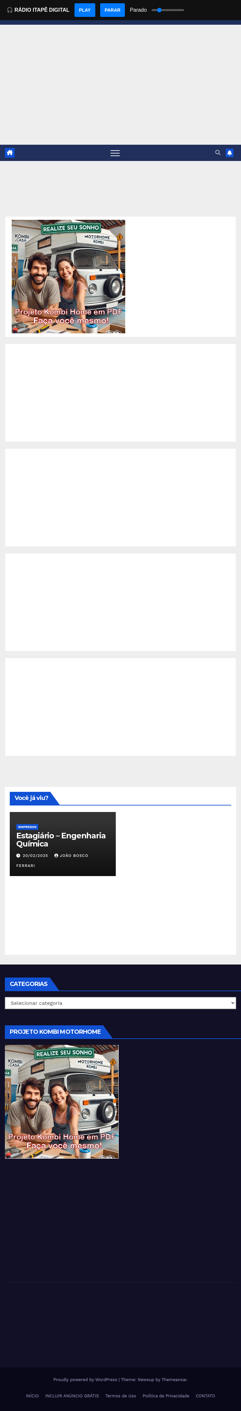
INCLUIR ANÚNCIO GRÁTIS (72, 1395)
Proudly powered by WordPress (86, 1379)
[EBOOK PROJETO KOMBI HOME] (69, 276)
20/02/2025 (36, 855)
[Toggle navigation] (115, 152)
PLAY (85, 10)
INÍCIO (32, 1395)
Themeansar (174, 1379)
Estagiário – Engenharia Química (60, 839)
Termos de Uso (120, 1395)
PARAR (113, 10)
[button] (218, 153)
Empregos (27, 827)
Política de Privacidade (166, 1395)
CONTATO (205, 1395)
